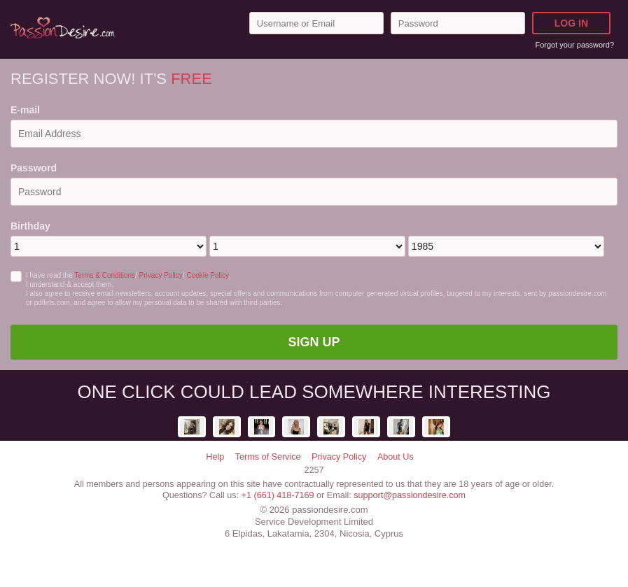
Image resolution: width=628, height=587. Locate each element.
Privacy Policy (161, 275)
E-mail (25, 109)
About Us (395, 457)
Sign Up (314, 342)
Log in (571, 23)
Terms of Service (268, 457)
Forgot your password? (575, 45)
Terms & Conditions (104, 275)
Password (34, 168)
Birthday (30, 226)
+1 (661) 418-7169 (278, 495)
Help (215, 457)
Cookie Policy (207, 275)
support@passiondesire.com (410, 495)
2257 (313, 470)
